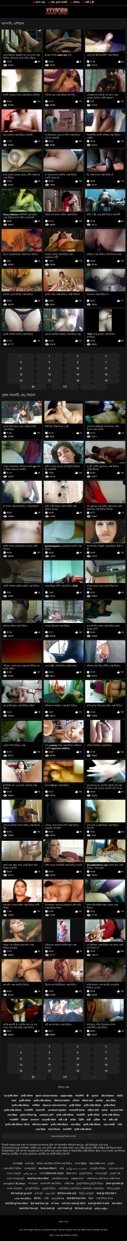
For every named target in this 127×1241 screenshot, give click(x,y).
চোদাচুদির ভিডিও (98, 1168)
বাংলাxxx (17, 1163)
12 (21, 374)
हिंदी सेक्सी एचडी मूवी (83, 1208)
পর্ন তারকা (33, 1183)
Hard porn (66, 1096)
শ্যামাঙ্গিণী (79, 1096)
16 (21, 380)
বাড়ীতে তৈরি (93, 1110)
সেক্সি (61, 1168)
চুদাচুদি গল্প (115, 1173)
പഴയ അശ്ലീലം (22, 1198)
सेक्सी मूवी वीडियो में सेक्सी (98, 1203)
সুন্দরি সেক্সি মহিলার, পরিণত (17, 1124)
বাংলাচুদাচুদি (30, 1168)
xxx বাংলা (71, 1173)
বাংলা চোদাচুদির (14, 1188)
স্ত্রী (87, 1096)
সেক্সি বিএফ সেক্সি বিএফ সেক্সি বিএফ (103, 1178)
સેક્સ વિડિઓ (57, 1198)
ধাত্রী (89, 1120)
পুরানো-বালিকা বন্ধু (28, 1115)
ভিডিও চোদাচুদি (86, 1193)
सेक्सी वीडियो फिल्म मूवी (28, 1208)
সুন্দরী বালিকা (27, 1096)
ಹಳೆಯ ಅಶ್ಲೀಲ (101, 1208)
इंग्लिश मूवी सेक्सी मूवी (114, 1183)
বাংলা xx (29, 1163)
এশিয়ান (76, 2)
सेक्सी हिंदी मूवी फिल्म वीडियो (16, 1203)
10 (77, 368)
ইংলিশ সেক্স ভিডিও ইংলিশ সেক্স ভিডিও (54, 1163)
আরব (13, 1100)
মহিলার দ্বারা (87, 1100)
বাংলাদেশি (40, 1110)
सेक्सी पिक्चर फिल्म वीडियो (37, 1178)
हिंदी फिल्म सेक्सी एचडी (67, 1193)
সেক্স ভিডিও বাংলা (59, 1178)
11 (106, 368)
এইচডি (120, 1096)
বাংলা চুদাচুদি (101, 1173)
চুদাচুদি (111, 1163)
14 (77, 374)
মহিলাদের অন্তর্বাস (62, 1100)
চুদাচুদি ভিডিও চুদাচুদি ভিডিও (89, 1183)
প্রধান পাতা (63, 1222)
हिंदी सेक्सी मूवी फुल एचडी (21, 1193)
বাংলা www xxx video (52, 1173)
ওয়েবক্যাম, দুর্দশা (46, 1115)
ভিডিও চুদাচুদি (113, 1188)
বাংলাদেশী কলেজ (77, 1110)
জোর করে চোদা (116, 1168)
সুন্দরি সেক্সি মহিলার (92, 1105)
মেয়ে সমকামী (109, 1124)
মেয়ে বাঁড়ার (110, 1100)
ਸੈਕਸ (91, 1198)
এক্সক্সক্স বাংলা (77, 1178)
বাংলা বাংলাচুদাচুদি (15, 1178)
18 (77, 380)
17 (49, 380)
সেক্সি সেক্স (69, 1183)
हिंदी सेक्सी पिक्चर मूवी (39, 1203)
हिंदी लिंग (37, 1198)
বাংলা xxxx (80, 1163)
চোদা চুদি (38, 1193)
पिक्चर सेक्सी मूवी (48, 1208)
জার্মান (73, 1120)
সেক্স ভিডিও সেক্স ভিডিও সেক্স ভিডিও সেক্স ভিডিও (81, 1188)
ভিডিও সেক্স (63, 1087)
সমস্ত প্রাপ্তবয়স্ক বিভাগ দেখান (63, 1136)
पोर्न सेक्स (55, 1203)
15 (106, 374)
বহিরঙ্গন (24, 1120)
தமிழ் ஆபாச (30, 1173)
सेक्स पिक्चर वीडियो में (47, 1168)
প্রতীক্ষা (97, 1120)
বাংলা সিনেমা (54, 1129)
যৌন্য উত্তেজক (107, 1096)
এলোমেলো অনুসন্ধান (57, 1110)
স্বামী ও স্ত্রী (89, 2)
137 (65, 386)
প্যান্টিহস (36, 1105)
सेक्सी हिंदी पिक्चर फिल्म (76, 1198)
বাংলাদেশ (35, 1120)
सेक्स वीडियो (117, 1203)
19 (106, 380)
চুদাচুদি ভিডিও (85, 1173)
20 (33, 386)
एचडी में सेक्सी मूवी (64, 1208)
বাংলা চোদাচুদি (14, 1173)
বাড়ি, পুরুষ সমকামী (59, 2)
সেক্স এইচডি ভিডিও (12, 1168)
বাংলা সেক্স (40, 2)
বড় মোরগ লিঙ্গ (116, 1110)
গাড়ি (120, 1124)
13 (49, 374)
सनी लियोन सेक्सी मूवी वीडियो (73, 1203)
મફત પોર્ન (50, 1193)
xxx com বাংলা (97, 1163)
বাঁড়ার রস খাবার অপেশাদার (54, 1105)
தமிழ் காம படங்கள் (77, 1168)
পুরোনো (94, 1096)
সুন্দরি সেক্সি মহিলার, (42, 1100)
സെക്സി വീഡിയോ (14, 1183)
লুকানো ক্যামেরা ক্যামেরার (46, 1096)
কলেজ (104, 1110)
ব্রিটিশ (81, 1120)
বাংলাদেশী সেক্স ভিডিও (50, 1183)
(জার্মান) (99, 1100)
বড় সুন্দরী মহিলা (11, 1096)
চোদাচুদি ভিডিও (32, 1188)
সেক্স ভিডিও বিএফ (104, 1198)
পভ (104, 1120)
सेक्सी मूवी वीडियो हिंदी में (106, 1193)
